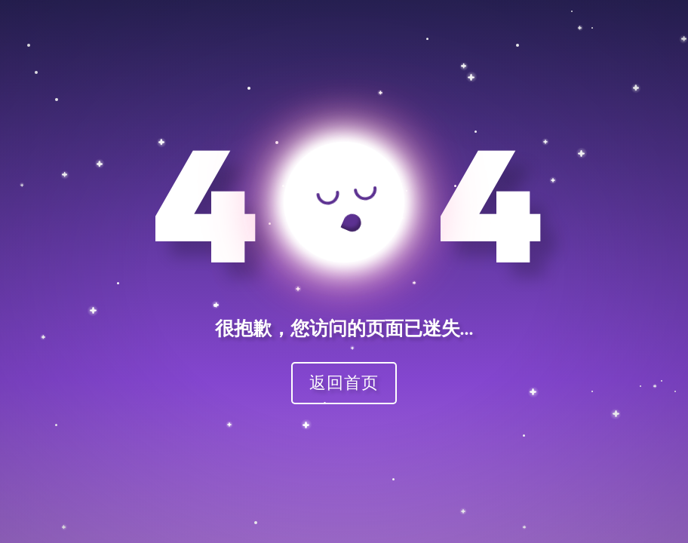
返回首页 (344, 382)
